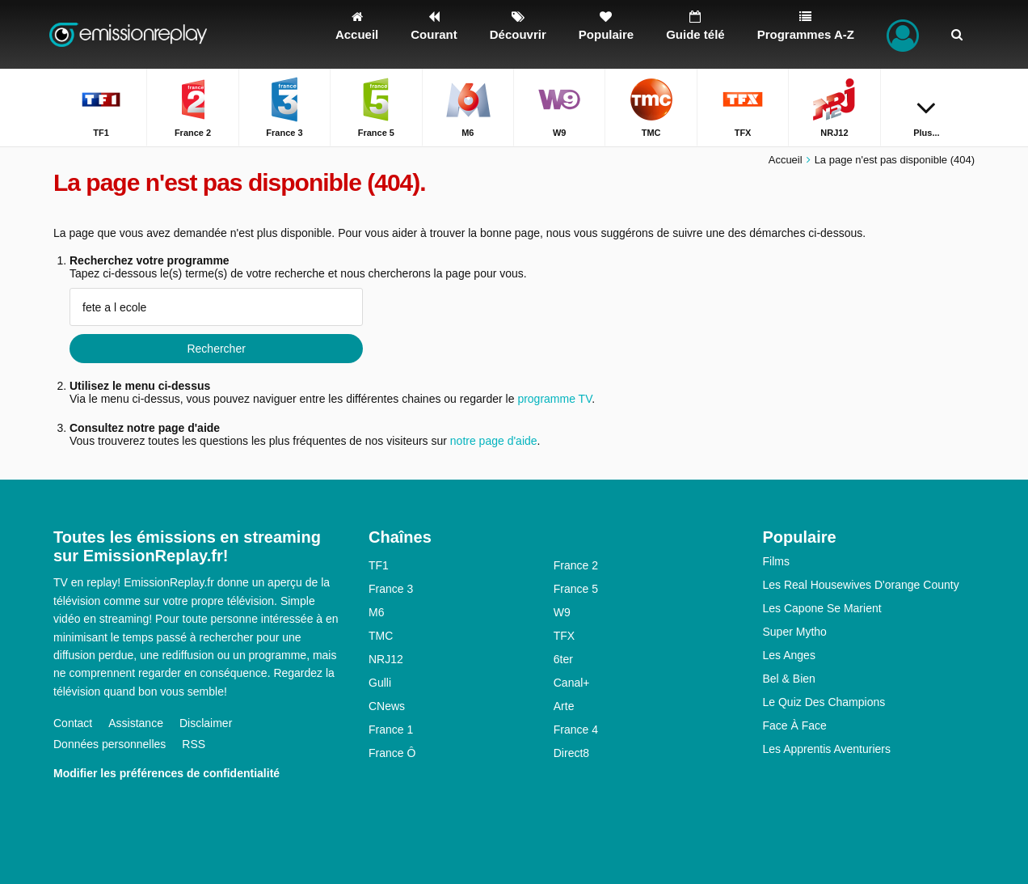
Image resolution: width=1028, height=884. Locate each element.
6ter (563, 659)
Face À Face (795, 725)
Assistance (135, 723)
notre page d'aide (492, 440)
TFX (564, 635)
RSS (193, 744)
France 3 (391, 588)
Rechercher (216, 348)
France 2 (576, 565)
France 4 (576, 729)
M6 (376, 612)
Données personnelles (109, 744)
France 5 (576, 588)
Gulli (380, 682)
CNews (387, 706)
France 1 (391, 729)
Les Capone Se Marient (822, 608)
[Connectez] (902, 34)
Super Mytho (795, 631)
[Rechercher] (957, 34)
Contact (72, 723)
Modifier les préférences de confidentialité (166, 773)
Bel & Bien (789, 678)
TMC (381, 635)
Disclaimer (205, 723)
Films (776, 561)
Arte (564, 706)
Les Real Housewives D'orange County (861, 584)
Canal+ (572, 682)
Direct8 (571, 753)
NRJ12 (386, 659)
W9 (562, 612)
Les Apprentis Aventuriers (827, 748)
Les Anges (789, 655)
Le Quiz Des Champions (824, 702)
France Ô (392, 753)
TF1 (379, 565)
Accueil (786, 160)
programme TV (554, 398)
